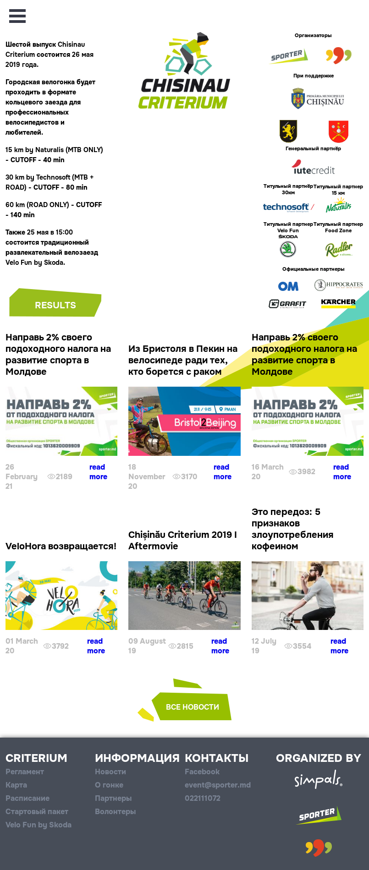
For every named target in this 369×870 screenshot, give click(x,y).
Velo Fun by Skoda (39, 825)
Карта (16, 785)
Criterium (36, 758)
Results (55, 305)
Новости (110, 772)
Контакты (216, 758)
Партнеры (113, 798)
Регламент (25, 772)
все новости (192, 707)
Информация (137, 758)
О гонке (109, 785)
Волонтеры (115, 811)
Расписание (28, 798)
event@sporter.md (218, 785)
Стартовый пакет (37, 811)
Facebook (202, 772)
